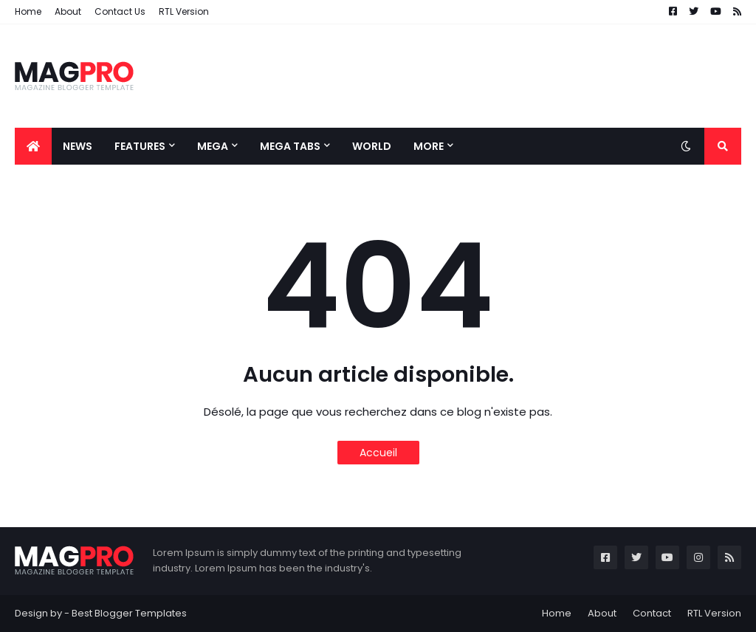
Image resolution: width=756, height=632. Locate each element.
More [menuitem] (428, 146)
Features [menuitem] (139, 146)
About (68, 11)
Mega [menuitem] (212, 146)
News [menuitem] (77, 146)
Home (28, 11)
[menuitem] (33, 146)
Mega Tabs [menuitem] (290, 146)
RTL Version (184, 11)
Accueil (378, 452)
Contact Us (119, 11)
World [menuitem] (371, 146)
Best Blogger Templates (129, 613)
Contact (652, 613)
